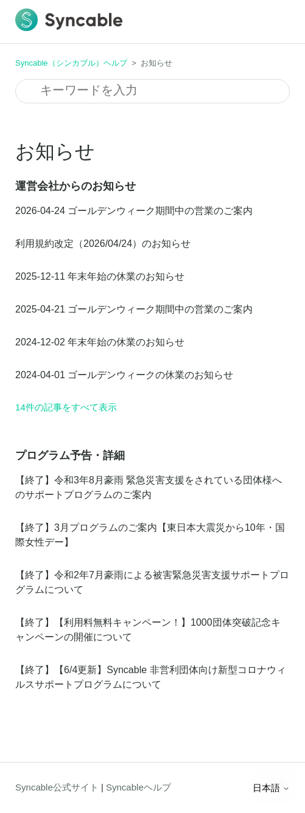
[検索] (152, 91)
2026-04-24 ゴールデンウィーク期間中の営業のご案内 (134, 211)
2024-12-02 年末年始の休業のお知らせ (99, 342)
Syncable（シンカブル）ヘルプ (71, 62)
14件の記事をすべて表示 (66, 407)
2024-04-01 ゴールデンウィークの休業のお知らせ (124, 375)
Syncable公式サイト (57, 787)
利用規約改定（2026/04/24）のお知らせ (103, 243)
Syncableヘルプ (138, 787)
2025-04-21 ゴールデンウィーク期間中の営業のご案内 (134, 309)
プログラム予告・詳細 (70, 455)
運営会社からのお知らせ (75, 186)
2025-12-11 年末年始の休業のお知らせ (99, 276)
